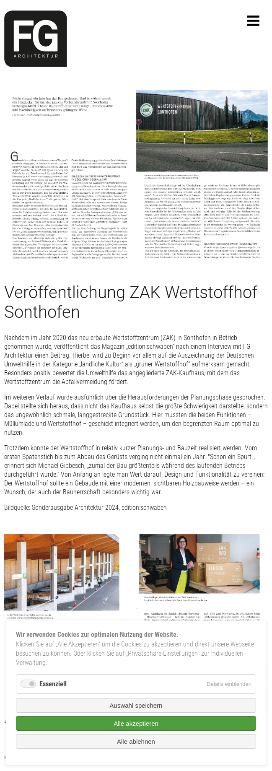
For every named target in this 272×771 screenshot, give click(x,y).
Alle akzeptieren (136, 723)
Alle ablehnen (136, 741)
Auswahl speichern (136, 705)
